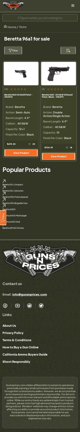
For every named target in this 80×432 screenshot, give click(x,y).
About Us (9, 325)
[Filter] (3, 217)
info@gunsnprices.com (29, 294)
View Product (21, 152)
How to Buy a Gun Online (20, 347)
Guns (22, 27)
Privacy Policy (13, 333)
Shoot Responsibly (16, 361)
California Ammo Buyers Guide (25, 354)
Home (10, 27)
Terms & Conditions (16, 340)
